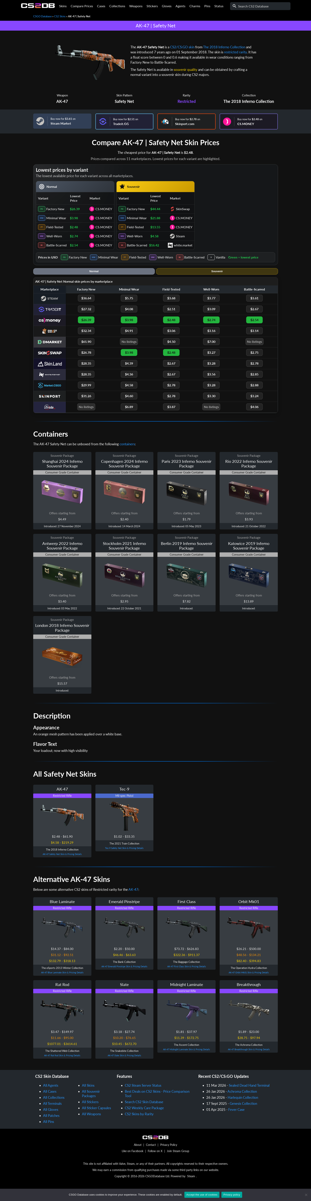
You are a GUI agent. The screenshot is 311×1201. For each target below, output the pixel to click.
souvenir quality (185, 69)
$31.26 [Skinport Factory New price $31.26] (86, 396)
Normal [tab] (94, 271)
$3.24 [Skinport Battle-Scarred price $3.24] (254, 396)
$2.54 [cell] (74, 245)
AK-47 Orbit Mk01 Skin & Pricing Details (249, 972)
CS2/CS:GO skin (182, 47)
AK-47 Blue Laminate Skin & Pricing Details (62, 972)
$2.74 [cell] (74, 236)
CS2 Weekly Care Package (144, 1108)
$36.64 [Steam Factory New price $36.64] (86, 298)
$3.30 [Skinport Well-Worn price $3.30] (211, 396)
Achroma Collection (242, 1091)
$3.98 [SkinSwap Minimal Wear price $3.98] (129, 352)
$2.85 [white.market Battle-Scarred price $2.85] (254, 374)
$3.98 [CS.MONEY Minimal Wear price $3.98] (129, 320)
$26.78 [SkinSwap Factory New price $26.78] (86, 352)
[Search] (260, 6)
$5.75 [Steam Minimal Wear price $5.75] (129, 298)
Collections (117, 6)
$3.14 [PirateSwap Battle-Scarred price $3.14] (254, 331)
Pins (207, 6)
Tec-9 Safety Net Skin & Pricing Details (124, 848)
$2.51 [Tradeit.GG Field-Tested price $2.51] (171, 309)
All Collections (53, 1097)
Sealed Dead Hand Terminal (249, 1085)
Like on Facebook (132, 1151)
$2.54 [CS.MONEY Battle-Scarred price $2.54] (254, 320)
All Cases (49, 1091)
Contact (151, 1144)
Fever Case (236, 1109)
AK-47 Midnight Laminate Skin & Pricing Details (186, 1049)
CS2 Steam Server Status (143, 1085)
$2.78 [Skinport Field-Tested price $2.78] (171, 396)
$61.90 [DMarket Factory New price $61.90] (86, 341)
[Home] (38, 7)
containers (127, 444)
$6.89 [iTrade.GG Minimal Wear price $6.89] (129, 407)
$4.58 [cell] (154, 236)
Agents (180, 6)
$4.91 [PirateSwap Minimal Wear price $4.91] (129, 331)
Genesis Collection (243, 1103)
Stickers (152, 6)
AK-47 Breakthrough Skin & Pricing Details (249, 1049)
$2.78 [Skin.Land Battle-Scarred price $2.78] (254, 363)
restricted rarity (235, 52)
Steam (191, 1176)
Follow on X (155, 1151)
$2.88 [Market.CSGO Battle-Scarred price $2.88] (254, 385)
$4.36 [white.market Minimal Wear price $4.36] (129, 374)
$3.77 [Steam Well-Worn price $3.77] (211, 298)
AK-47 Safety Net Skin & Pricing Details (62, 854)
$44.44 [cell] (155, 209)
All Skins (88, 1085)
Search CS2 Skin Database (144, 1102)
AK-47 (62, 101)
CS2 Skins (60, 16)
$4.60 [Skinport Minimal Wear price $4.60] (129, 396)
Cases (101, 6)
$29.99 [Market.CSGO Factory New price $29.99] (86, 385)
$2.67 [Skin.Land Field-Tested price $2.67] (171, 363)
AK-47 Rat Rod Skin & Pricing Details (62, 1055)
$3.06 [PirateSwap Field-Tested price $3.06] (171, 331)
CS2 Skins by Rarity (139, 1114)
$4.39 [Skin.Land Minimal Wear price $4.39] (129, 363)
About (138, 1144)
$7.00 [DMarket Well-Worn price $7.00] (211, 341)
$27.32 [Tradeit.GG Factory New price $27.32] (86, 309)
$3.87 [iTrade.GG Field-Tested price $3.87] (171, 407)
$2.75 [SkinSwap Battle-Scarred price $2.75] (254, 352)
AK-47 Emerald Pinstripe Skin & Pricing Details (124, 966)
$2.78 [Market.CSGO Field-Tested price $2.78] (171, 385)
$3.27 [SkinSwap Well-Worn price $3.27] (211, 352)
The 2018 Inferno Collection (224, 47)
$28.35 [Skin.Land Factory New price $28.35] (86, 363)
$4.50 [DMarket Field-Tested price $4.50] (171, 341)
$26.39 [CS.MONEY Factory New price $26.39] (86, 320)
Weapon (62, 95)
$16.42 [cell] (154, 245)
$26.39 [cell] (75, 209)
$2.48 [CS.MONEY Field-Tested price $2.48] (171, 320)
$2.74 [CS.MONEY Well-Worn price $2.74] (211, 320)
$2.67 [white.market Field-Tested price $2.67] (171, 374)
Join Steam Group (178, 1151)
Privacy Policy (168, 1144)
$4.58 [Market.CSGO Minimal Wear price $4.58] (129, 385)
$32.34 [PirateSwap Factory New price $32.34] (86, 331)
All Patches (51, 1115)
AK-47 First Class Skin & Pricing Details (186, 966)
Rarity (186, 95)
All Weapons (91, 1114)
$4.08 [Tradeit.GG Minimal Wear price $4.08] (129, 309)
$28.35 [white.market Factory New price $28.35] (86, 374)
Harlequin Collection (243, 1097)
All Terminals (52, 1103)
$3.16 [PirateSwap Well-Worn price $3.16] (211, 331)
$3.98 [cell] (74, 218)
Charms (194, 6)
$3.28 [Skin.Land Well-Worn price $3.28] (211, 363)
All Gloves (50, 1109)
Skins (63, 6)
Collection (249, 95)
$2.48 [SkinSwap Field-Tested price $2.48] (171, 352)
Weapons (136, 6)
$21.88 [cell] (155, 218)
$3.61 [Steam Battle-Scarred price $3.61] (254, 298)
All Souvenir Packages (91, 1093)
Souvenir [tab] (217, 271)
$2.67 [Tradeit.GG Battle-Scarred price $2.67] (254, 309)
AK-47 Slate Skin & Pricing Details (124, 1055)
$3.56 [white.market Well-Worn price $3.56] (211, 374)
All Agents (50, 1085)
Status (218, 6)
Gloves (167, 6)
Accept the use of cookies (201, 1194)
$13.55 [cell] (155, 227)
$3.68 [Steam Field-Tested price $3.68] (171, 298)
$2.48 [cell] (74, 227)
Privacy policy (231, 1194)
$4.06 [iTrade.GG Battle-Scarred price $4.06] (254, 407)
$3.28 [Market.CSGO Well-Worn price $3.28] (211, 385)
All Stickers (90, 1102)
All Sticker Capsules (96, 1108)
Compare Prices (82, 6)
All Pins (48, 1121)
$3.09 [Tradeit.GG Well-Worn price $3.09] (211, 309)
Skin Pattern (124, 95)
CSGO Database (42, 16)
